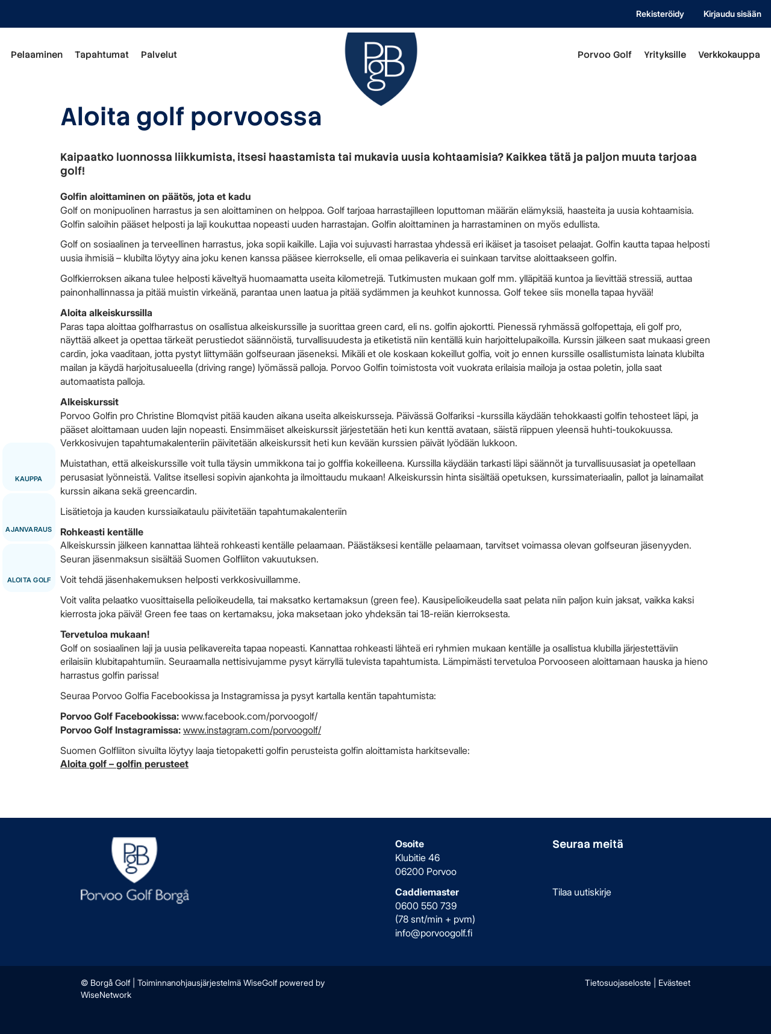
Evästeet (674, 982)
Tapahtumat (102, 55)
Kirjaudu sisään (732, 13)
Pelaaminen (37, 55)
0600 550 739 (426, 906)
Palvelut (159, 55)
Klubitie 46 (417, 858)
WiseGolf (260, 982)
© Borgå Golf (105, 982)
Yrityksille (665, 55)
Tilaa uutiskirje (581, 892)
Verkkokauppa (729, 55)
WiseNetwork (106, 994)
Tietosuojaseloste (618, 982)
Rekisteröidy (660, 13)
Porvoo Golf (605, 55)
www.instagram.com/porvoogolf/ (252, 730)
